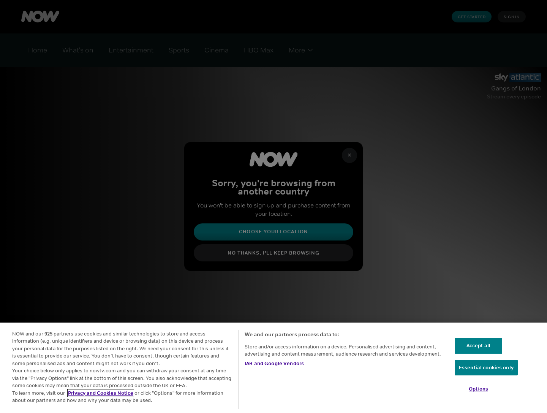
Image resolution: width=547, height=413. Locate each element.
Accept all (478, 350)
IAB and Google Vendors (274, 367)
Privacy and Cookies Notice (100, 397)
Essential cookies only (486, 372)
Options (478, 393)
